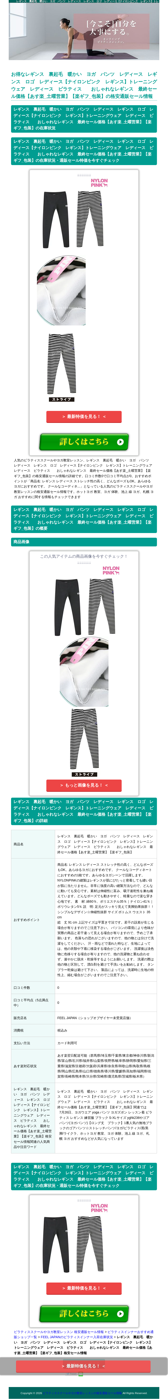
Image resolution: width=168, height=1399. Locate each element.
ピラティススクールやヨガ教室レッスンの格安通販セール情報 (82, 1393)
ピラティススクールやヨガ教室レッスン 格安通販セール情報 (59, 1332)
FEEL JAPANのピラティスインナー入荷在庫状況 (77, 1337)
